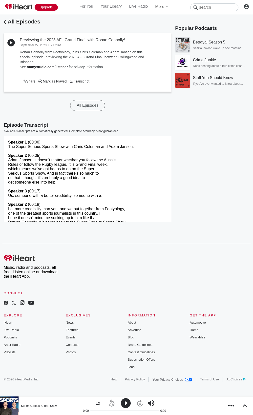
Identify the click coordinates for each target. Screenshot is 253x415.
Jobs (131, 367)
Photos (71, 352)
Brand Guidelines (140, 345)
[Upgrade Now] (46, 7)
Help (114, 379)
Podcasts (10, 337)
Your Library (111, 6)
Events (71, 337)
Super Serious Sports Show (39, 406)
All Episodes (24, 22)
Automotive (198, 322)
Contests (72, 345)
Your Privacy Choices (172, 379)
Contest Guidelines (141, 352)
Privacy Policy (135, 379)
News (70, 322)
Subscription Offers (141, 359)
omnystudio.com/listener (47, 67)
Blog (131, 337)
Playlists (10, 352)
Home (194, 330)
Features (72, 330)
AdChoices (236, 379)
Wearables (197, 337)
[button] (29, 81)
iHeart (8, 322)
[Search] (214, 7)
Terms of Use (209, 379)
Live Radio (138, 6)
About (132, 322)
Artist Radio (12, 345)
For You (86, 6)
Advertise (134, 330)
